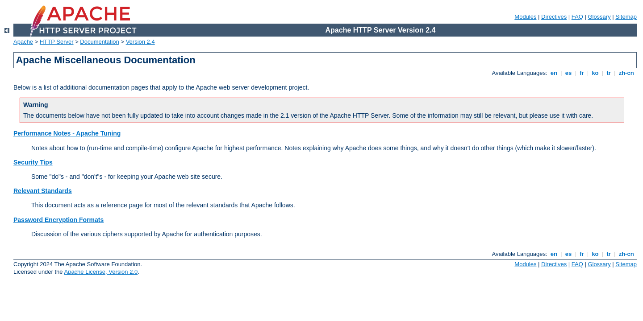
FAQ (577, 16)
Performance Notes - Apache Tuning (67, 133)
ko (595, 73)
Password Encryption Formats (58, 219)
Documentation (99, 41)
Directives (554, 16)
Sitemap (626, 16)
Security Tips (33, 162)
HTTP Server (57, 41)
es (568, 73)
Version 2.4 (140, 41)
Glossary (599, 16)
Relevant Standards (42, 190)
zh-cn (626, 73)
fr (582, 73)
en (554, 73)
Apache (23, 41)
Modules (525, 16)
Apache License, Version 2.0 (101, 271)
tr (609, 73)
